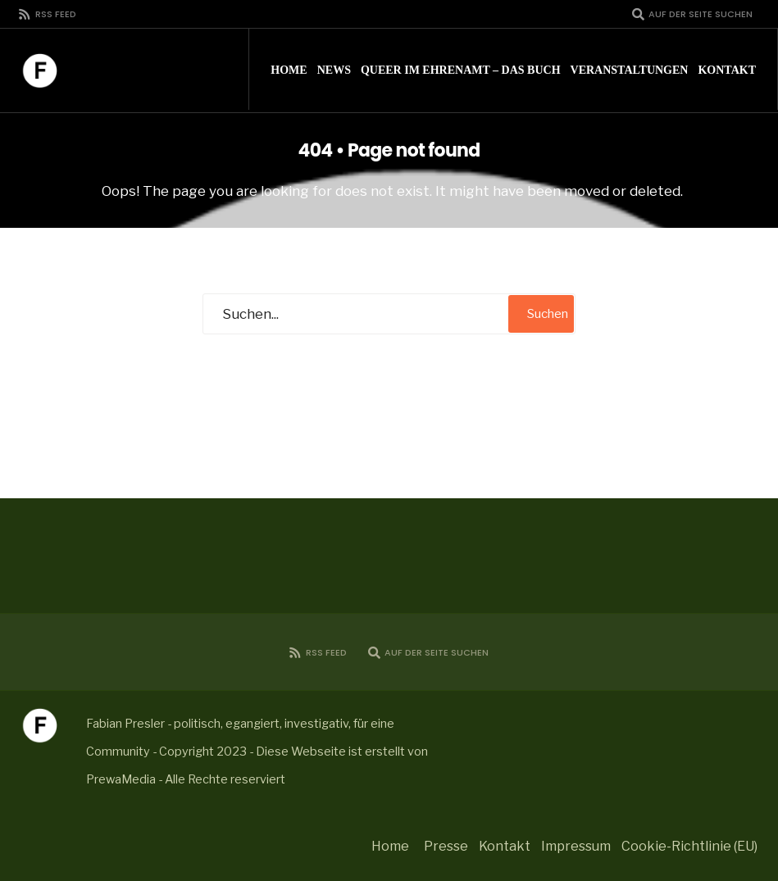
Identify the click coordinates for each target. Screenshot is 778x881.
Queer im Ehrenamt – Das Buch (461, 70)
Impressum (576, 846)
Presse (446, 846)
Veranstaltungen (630, 70)
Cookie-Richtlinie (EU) (689, 846)
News (334, 70)
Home (289, 70)
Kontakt (727, 70)
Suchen (547, 314)
